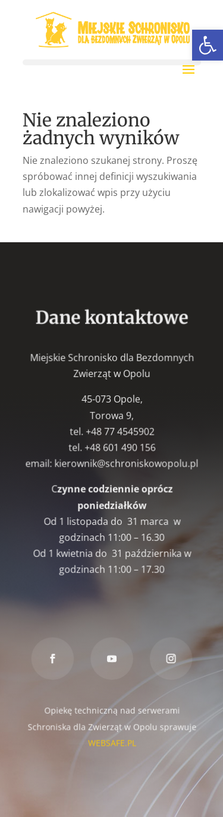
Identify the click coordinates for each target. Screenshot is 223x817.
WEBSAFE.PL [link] (111, 741)
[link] (207, 45)
